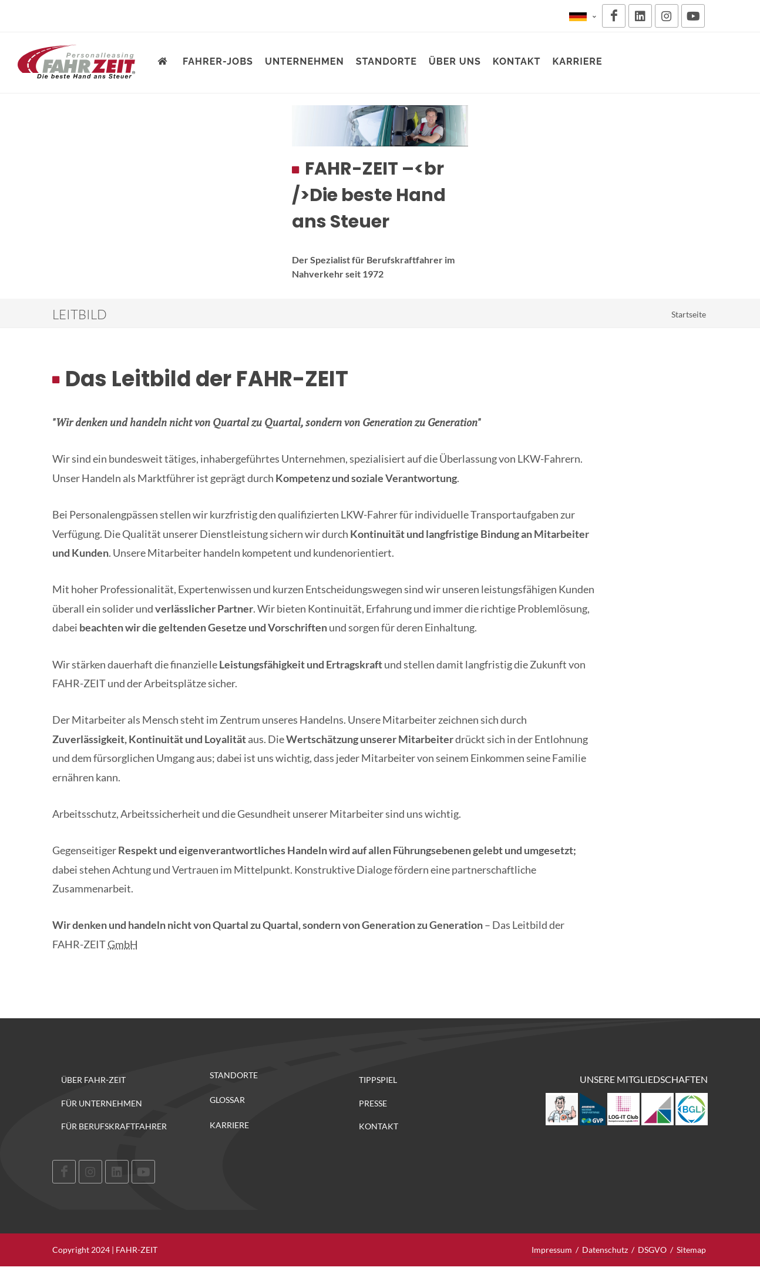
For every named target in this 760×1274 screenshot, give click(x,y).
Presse (373, 1103)
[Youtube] (693, 16)
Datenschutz (605, 1250)
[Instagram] (666, 16)
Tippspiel (378, 1080)
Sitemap (691, 1250)
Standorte (234, 1075)
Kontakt (378, 1126)
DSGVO (652, 1250)
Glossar (227, 1100)
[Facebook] (614, 16)
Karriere (229, 1125)
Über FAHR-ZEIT (93, 1080)
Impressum (552, 1250)
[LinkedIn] (640, 16)
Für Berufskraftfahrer (114, 1126)
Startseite (688, 314)
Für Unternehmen (101, 1103)
